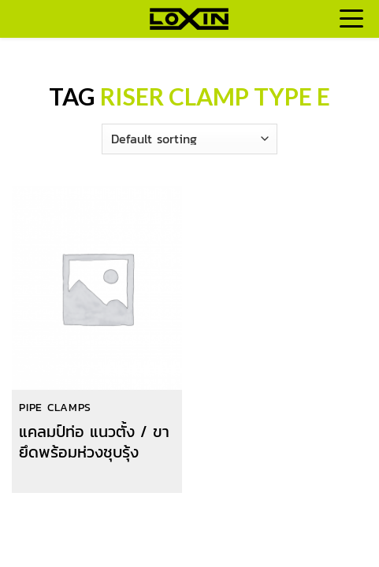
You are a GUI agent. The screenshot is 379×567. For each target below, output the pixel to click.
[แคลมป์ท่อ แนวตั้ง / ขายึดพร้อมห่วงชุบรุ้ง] (97, 289)
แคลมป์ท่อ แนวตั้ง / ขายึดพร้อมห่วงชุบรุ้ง (94, 441)
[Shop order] (189, 139)
